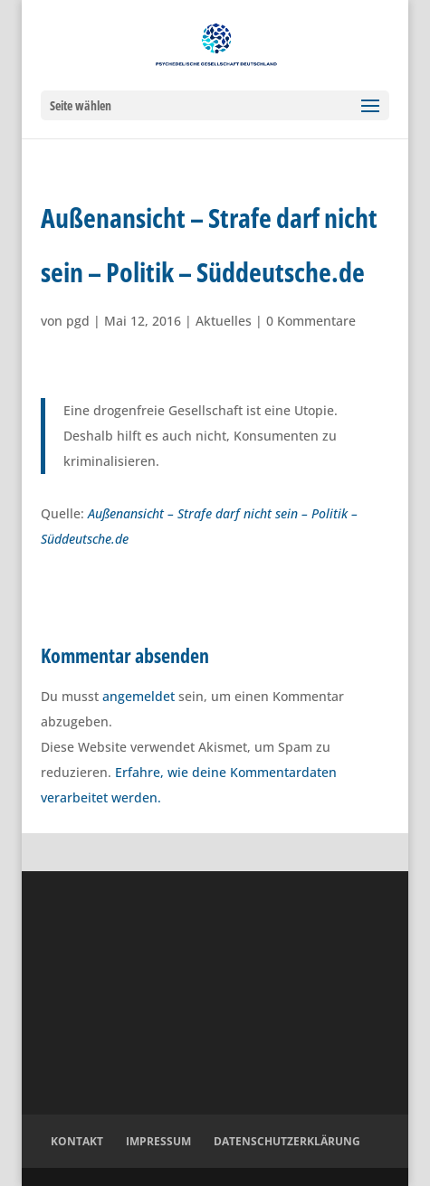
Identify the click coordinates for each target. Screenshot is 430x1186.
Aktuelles (224, 320)
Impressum (158, 1141)
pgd (78, 320)
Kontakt (77, 1141)
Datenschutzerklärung (287, 1141)
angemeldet (138, 696)
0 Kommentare (311, 320)
